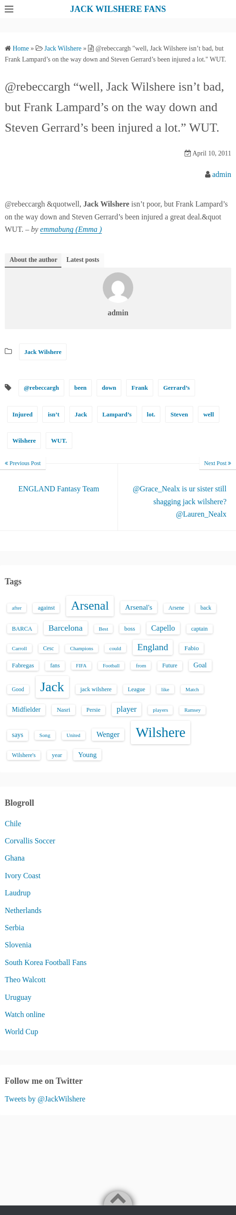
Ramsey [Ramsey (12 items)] (192, 710)
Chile (13, 824)
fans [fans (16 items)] (54, 665)
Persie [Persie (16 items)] (93, 709)
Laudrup (17, 893)
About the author (33, 259)
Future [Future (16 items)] (169, 665)
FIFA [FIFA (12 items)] (81, 665)
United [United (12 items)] (73, 735)
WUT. (59, 440)
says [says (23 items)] (17, 734)
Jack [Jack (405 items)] (52, 686)
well (208, 414)
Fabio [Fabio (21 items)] (191, 648)
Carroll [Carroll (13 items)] (19, 648)
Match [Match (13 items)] (192, 689)
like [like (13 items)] (165, 689)
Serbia (14, 928)
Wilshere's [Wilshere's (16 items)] (24, 755)
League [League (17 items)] (137, 689)
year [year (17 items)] (57, 755)
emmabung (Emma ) (71, 229)
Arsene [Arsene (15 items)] (176, 608)
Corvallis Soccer (30, 841)
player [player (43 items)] (127, 709)
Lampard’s (117, 414)
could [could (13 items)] (115, 648)
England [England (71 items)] (153, 647)
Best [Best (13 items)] (103, 629)
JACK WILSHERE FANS (118, 9)
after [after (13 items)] (16, 608)
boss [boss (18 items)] (129, 628)
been (80, 387)
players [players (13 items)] (160, 710)
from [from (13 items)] (141, 665)
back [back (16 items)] (205, 607)
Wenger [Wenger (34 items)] (108, 734)
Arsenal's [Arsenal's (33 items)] (138, 607)
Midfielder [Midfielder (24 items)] (26, 709)
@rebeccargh (41, 387)
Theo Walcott (25, 980)
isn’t (53, 414)
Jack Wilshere (42, 351)
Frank (139, 387)
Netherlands (23, 910)
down (109, 387)
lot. (151, 414)
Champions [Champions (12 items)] (81, 648)
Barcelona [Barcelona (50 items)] (66, 628)
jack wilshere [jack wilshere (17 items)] (96, 689)
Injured (22, 414)
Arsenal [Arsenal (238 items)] (90, 606)
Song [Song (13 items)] (44, 735)
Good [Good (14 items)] (18, 689)
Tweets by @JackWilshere (45, 1099)
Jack (81, 414)
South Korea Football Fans (46, 962)
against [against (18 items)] (46, 607)
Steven (179, 414)
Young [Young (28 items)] (87, 754)
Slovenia (18, 945)
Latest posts (82, 259)
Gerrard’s (176, 387)
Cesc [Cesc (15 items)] (48, 648)
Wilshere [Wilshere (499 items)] (161, 732)
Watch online (25, 1014)
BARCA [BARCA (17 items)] (22, 628)
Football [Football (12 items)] (111, 665)
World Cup (21, 1032)
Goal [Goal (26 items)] (200, 665)
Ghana (15, 858)
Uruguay (18, 997)
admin (221, 174)
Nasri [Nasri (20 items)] (63, 709)
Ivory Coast (22, 876)
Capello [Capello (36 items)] (163, 628)
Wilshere (24, 440)
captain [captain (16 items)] (199, 628)
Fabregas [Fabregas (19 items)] (23, 665)
